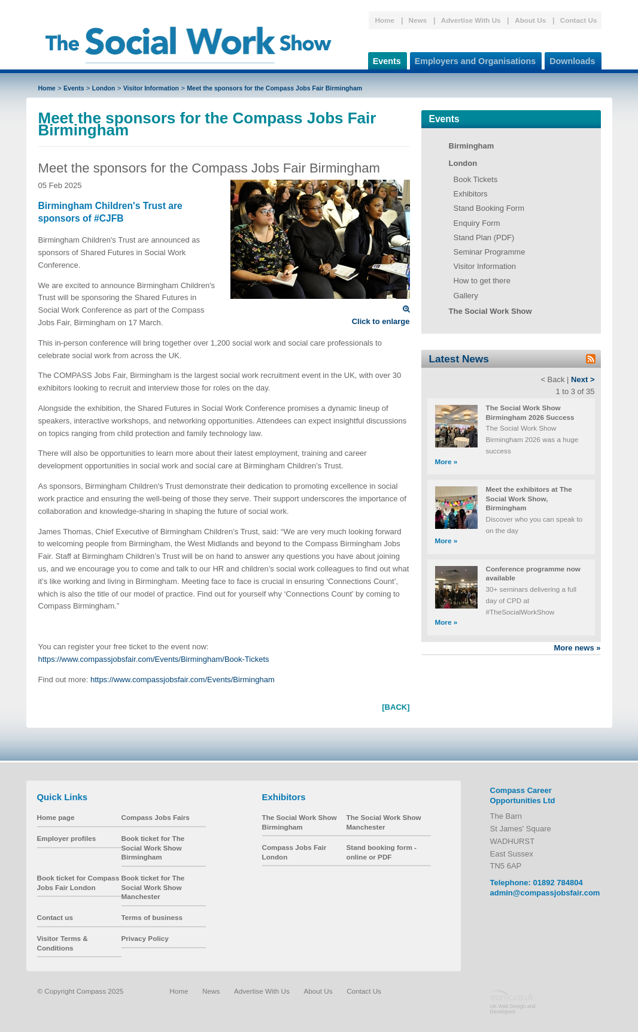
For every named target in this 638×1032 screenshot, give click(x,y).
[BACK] (395, 707)
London (104, 88)
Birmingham (471, 145)
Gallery (466, 295)
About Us (530, 20)
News (418, 20)
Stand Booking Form (489, 208)
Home (384, 20)
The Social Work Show (490, 311)
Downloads (570, 59)
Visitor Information (151, 88)
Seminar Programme (489, 251)
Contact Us (578, 20)
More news (577, 647)
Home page (56, 817)
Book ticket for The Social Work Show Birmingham (153, 847)
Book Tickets (476, 179)
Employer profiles (66, 838)
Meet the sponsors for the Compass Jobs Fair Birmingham (274, 88)
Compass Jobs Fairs (155, 817)
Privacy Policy (145, 938)
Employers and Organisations (473, 59)
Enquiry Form (477, 223)
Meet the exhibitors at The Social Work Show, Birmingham (529, 498)
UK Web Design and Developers (513, 1008)
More (446, 461)
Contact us (55, 917)
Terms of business (152, 917)
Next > (582, 379)
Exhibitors (471, 193)
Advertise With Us (471, 20)
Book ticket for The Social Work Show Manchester (153, 887)
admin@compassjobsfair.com (545, 892)
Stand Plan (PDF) (484, 237)
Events (384, 59)
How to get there (482, 280)
